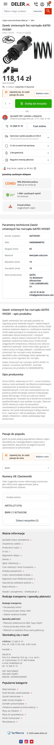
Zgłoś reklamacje (11, 563)
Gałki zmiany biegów (13, 700)
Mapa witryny (10, 586)
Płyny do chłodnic (11, 711)
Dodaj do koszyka (33, 103)
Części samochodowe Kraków (17, 574)
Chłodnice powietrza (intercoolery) (20, 707)
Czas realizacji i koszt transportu (19, 567)
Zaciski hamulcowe (12, 696)
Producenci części (12, 547)
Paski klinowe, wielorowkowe (17, 693)
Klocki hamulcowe (12, 718)
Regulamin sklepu (12, 555)
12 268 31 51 (17, 641)
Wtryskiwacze (10, 721)
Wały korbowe (10, 689)
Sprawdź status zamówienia (16, 540)
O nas (6, 551)
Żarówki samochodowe (14, 703)
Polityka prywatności (13, 571)
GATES (28, 32)
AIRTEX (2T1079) (13, 505)
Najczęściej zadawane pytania (17, 582)
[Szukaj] (48, 11)
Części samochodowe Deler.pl (15, 20)
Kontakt (7, 649)
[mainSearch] (17, 11)
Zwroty (6, 559)
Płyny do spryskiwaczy (14, 714)
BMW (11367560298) (16, 512)
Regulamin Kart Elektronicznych (18, 578)
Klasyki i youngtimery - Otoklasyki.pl (20, 591)
